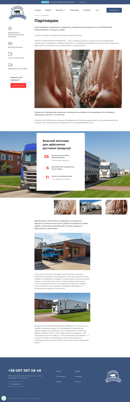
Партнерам (74, 10)
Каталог (48, 10)
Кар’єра (58, 381)
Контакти (87, 10)
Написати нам (114, 10)
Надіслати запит (18, 85)
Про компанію (60, 376)
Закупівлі (78, 371)
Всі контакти (15, 384)
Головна (38, 10)
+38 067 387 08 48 (24, 370)
